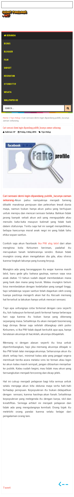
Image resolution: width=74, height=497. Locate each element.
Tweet (7, 487)
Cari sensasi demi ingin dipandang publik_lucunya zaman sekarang (32, 128)
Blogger (8, 51)
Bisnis (7, 43)
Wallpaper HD (11, 100)
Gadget (7, 67)
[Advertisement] (37, 24)
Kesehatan (9, 75)
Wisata (7, 92)
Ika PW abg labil (49, 243)
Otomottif (10, 83)
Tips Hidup (46, 132)
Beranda (10, 35)
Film (6, 59)
